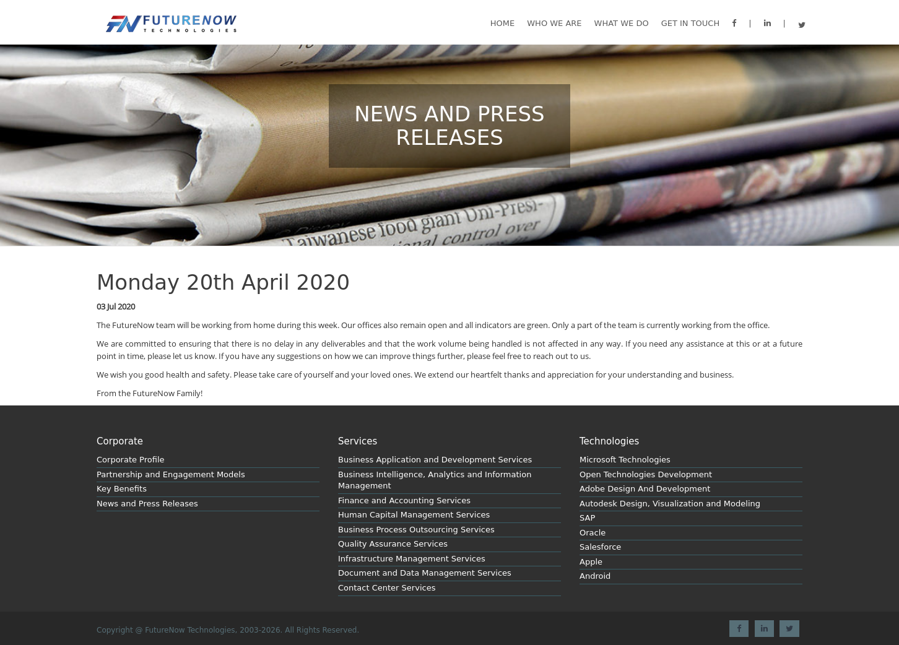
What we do (621, 23)
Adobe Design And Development (645, 488)
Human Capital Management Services (414, 514)
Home (502, 23)
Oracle (593, 532)
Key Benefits (122, 488)
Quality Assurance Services (393, 543)
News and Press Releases (147, 503)
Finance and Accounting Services (404, 500)
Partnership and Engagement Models (171, 474)
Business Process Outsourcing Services (416, 529)
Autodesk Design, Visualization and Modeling (670, 503)
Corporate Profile (131, 459)
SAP (587, 517)
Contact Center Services (386, 587)
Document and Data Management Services (424, 573)
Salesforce (600, 547)
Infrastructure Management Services (411, 558)
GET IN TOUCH (690, 23)
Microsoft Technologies (625, 459)
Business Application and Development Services (435, 459)
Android (595, 576)
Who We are (554, 23)
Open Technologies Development (646, 474)
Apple (591, 561)
